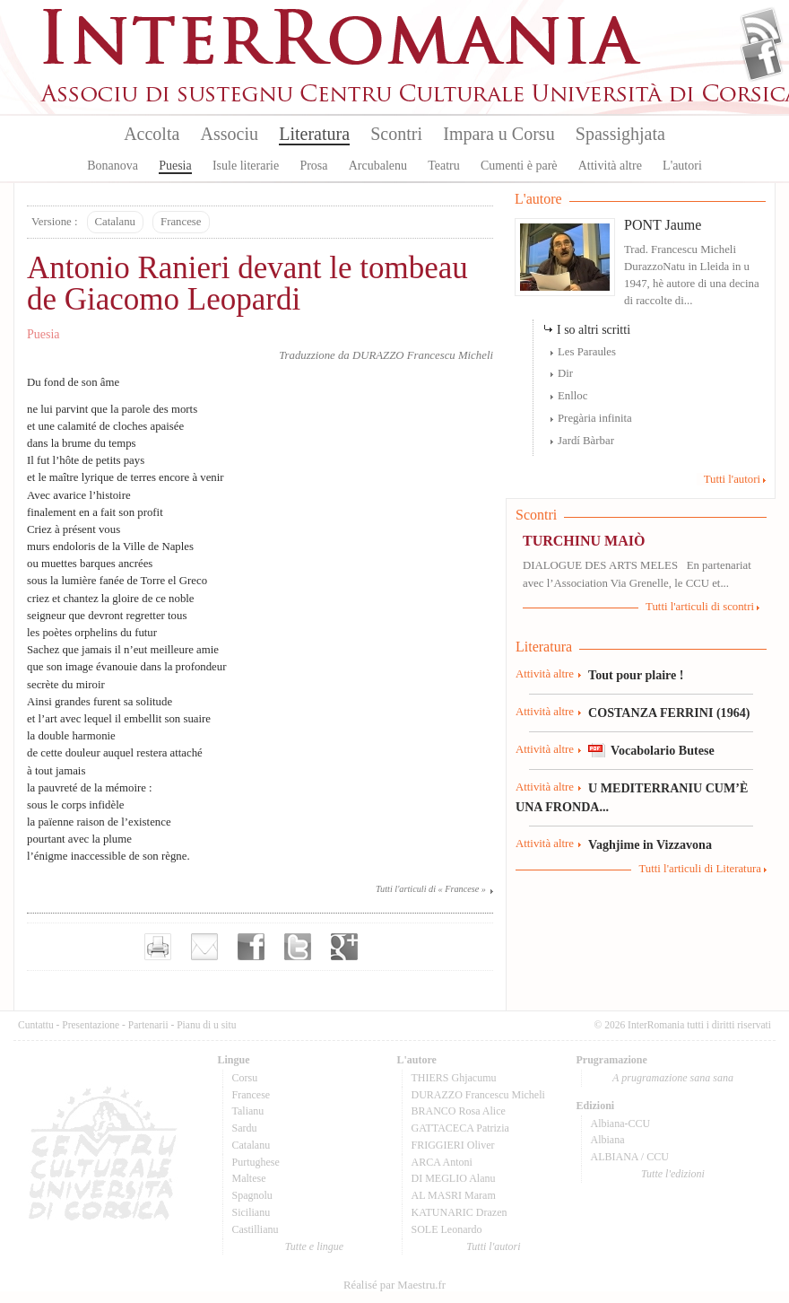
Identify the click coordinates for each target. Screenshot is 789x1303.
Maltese (249, 1178)
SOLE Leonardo (447, 1229)
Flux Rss (762, 29)
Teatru (444, 165)
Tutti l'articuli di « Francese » (431, 889)
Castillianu (255, 1229)
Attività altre (610, 165)
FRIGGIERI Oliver (453, 1145)
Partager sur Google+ (344, 946)
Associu (229, 134)
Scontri (396, 134)
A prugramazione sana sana (672, 1077)
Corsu (245, 1077)
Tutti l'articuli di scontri (700, 606)
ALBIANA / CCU (630, 1156)
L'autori (682, 165)
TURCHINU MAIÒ (584, 540)
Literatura (314, 134)
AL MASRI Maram (454, 1195)
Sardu (244, 1128)
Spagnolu (252, 1195)
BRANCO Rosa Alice (459, 1111)
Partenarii (148, 1024)
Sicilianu (251, 1212)
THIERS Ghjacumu (454, 1077)
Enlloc (572, 395)
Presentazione (90, 1024)
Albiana (608, 1139)
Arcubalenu (378, 165)
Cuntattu (36, 1024)
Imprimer (157, 946)
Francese (180, 221)
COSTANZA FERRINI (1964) (669, 712)
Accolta (151, 134)
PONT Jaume (662, 224)
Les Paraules (587, 351)
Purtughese (256, 1162)
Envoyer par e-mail (204, 946)
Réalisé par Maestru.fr (394, 1285)
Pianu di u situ (206, 1024)
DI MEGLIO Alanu (454, 1178)
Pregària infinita (595, 418)
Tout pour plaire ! (636, 675)
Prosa (313, 165)
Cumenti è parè (519, 165)
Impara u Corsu (498, 134)
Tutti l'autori (732, 479)
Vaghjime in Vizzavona (650, 844)
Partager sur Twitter (297, 946)
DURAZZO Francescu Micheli (422, 355)
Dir (565, 373)
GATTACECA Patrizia (460, 1128)
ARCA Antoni (442, 1162)
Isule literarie (245, 165)
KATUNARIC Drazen (459, 1212)
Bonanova (112, 165)
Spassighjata (620, 134)
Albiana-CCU (621, 1123)
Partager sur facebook (251, 946)
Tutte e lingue (314, 1246)
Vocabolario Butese (663, 750)
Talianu (248, 1111)
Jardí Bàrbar (586, 440)
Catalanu (115, 221)
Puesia (175, 165)
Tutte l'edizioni (673, 1173)
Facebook (762, 59)
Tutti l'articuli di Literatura (699, 868)
